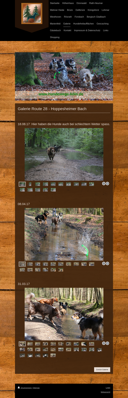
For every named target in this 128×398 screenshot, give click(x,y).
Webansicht (105, 392)
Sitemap (36, 388)
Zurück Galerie (102, 370)
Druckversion (25, 388)
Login (108, 388)
